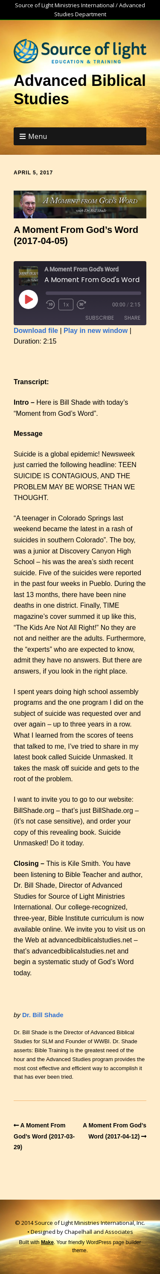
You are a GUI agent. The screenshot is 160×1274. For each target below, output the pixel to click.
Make (47, 1242)
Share (132, 317)
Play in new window (96, 330)
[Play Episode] (28, 299)
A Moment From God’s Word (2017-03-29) (44, 1136)
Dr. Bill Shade (43, 1014)
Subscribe (99, 317)
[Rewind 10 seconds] (50, 304)
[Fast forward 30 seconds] (84, 304)
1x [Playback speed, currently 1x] (66, 304)
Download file (36, 330)
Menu (37, 136)
